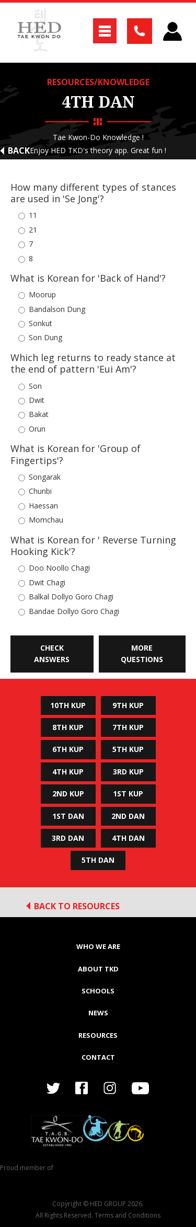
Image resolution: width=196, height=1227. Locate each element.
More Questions (142, 653)
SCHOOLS (98, 991)
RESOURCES (98, 1035)
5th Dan (98, 860)
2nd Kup (68, 793)
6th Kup (68, 749)
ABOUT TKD (98, 969)
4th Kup (68, 772)
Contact (98, 1057)
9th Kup (128, 705)
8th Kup (68, 727)
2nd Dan (128, 816)
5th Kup (128, 749)
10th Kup (68, 705)
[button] (105, 30)
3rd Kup (128, 772)
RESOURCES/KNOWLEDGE (98, 82)
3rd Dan (68, 838)
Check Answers (52, 653)
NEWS (98, 1012)
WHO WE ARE (98, 946)
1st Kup (128, 793)
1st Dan (68, 816)
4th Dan (128, 838)
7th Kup (128, 727)
